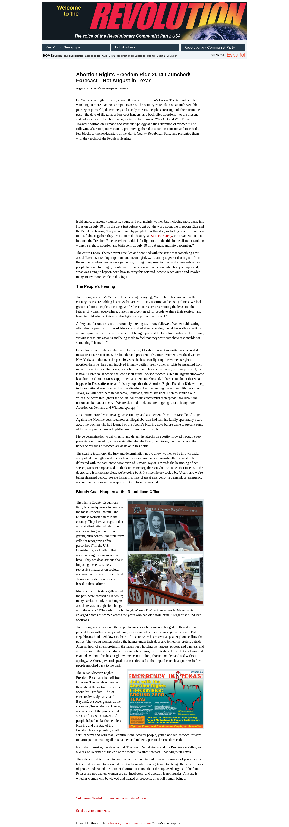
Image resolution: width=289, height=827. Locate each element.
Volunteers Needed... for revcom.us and (111, 798)
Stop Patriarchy (161, 236)
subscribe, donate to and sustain (129, 823)
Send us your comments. (93, 810)
